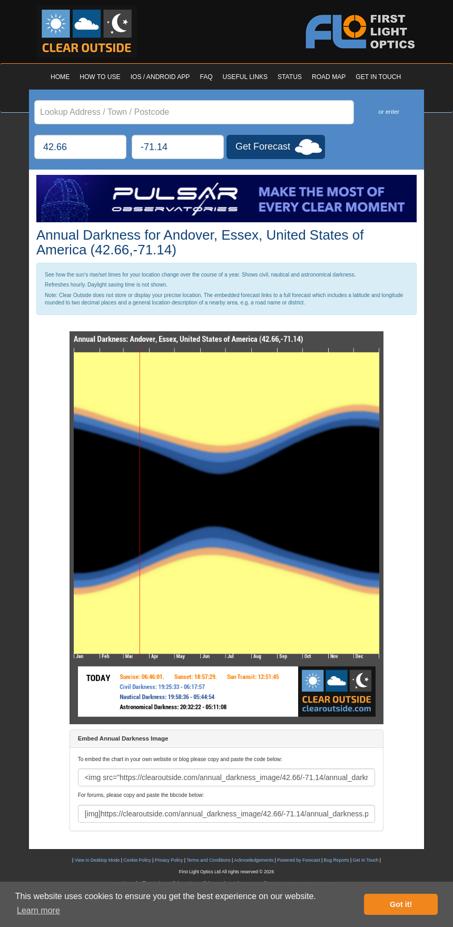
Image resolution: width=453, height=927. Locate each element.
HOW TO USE (100, 77)
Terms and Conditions (208, 860)
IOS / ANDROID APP (160, 77)
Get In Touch (366, 860)
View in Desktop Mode (97, 860)
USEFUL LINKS (245, 77)
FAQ (206, 77)
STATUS (290, 77)
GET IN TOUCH (378, 77)
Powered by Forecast (298, 860)
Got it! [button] (401, 904)
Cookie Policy (137, 860)
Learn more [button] (38, 910)
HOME (60, 77)
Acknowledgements (253, 860)
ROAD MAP (329, 77)
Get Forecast (262, 146)
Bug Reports (336, 860)
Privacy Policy (169, 860)
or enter (388, 112)
